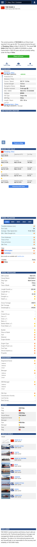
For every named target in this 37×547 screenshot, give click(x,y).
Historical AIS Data (18, 186)
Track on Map (18, 143)
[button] (34, 2)
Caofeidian (6, 253)
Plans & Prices (18, 56)
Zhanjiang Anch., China (11, 104)
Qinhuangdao (6, 250)
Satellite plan (20, 256)
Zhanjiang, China (9, 73)
